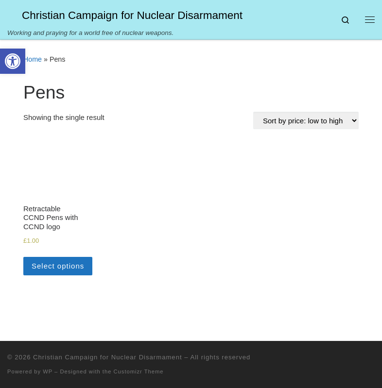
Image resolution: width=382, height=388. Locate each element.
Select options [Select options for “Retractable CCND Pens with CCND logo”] (58, 266)
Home (32, 59)
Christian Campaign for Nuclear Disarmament (107, 357)
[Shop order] (306, 120)
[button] (12, 61)
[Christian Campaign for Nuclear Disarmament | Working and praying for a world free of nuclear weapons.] (12, 14)
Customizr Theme (139, 371)
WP (47, 371)
